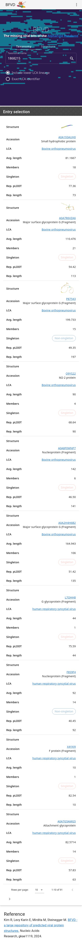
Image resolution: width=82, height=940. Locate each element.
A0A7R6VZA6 (67, 218)
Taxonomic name (17, 53)
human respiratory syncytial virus (54, 609)
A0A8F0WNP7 (67, 448)
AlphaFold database (63, 36)
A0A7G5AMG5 (67, 821)
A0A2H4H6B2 (67, 523)
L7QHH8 (70, 597)
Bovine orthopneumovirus (59, 148)
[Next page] (9, 898)
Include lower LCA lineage (31, 73)
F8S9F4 (71, 672)
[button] (39, 890)
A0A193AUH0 (67, 137)
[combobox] (41, 58)
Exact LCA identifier (26, 79)
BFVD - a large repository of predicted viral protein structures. (40, 925)
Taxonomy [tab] (39, 46)
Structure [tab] (64, 46)
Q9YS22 (71, 373)
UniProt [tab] (17, 46)
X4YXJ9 (71, 747)
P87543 (71, 299)
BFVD (10, 4)
